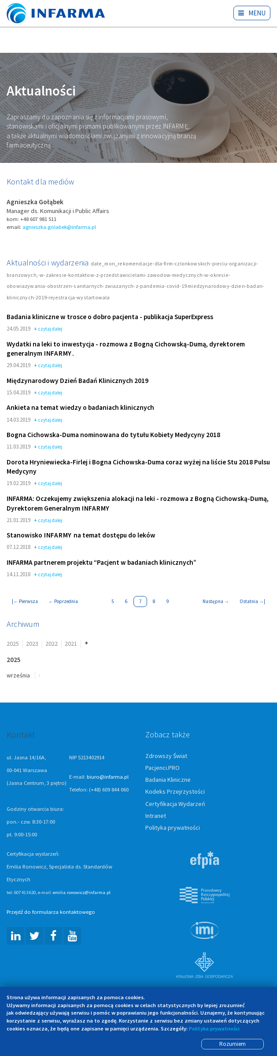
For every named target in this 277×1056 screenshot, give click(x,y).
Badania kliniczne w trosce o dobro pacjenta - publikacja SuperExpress (110, 317)
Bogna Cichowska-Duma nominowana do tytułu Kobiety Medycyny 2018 (113, 435)
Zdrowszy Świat (166, 757)
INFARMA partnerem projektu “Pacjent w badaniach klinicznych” (101, 563)
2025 (13, 644)
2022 (51, 644)
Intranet (155, 816)
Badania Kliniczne (168, 780)
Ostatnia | (252, 602)
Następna (216, 602)
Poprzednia (63, 602)
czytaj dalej (48, 329)
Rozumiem (232, 1044)
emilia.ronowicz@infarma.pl (82, 893)
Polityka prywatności (172, 828)
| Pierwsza (25, 602)
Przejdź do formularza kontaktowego (51, 912)
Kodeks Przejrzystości (175, 792)
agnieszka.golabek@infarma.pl (59, 227)
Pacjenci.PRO (162, 769)
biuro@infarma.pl (108, 777)
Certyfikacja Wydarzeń (175, 804)
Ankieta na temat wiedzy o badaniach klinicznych (80, 408)
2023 (32, 644)
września (18, 676)
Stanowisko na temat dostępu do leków (81, 536)
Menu (252, 13)
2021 (71, 644)
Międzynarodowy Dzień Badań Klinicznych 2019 (77, 381)
